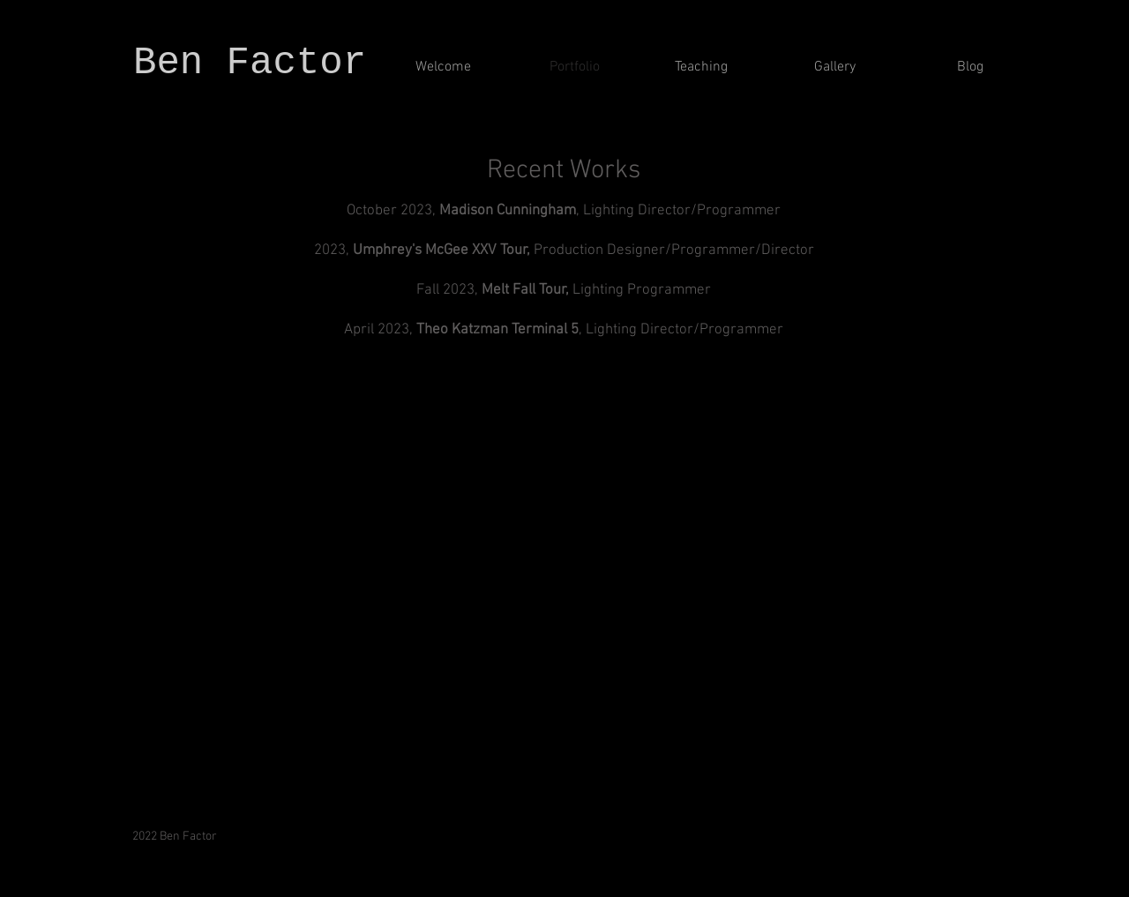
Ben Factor (261, 63)
